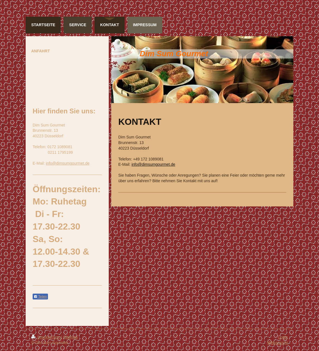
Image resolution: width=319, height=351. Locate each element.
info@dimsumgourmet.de (153, 164)
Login (283, 337)
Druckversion (46, 337)
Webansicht (277, 342)
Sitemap (70, 337)
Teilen (40, 297)
